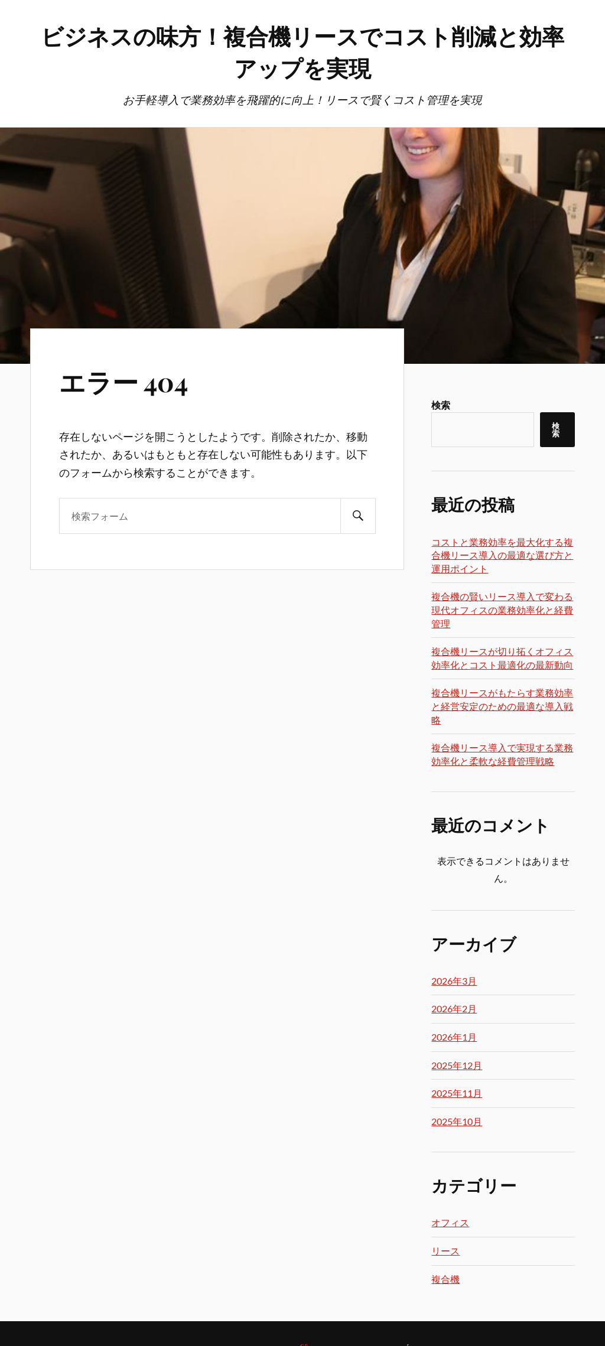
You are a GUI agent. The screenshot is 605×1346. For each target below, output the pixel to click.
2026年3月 (454, 980)
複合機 (445, 1279)
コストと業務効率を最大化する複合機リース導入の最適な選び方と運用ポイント (502, 555)
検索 (440, 404)
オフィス (450, 1222)
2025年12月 (456, 1065)
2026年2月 (454, 1008)
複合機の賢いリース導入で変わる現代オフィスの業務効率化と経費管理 (502, 609)
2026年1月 (454, 1036)
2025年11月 (456, 1093)
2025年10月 (456, 1121)
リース (445, 1250)
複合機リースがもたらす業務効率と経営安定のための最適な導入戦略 (502, 706)
